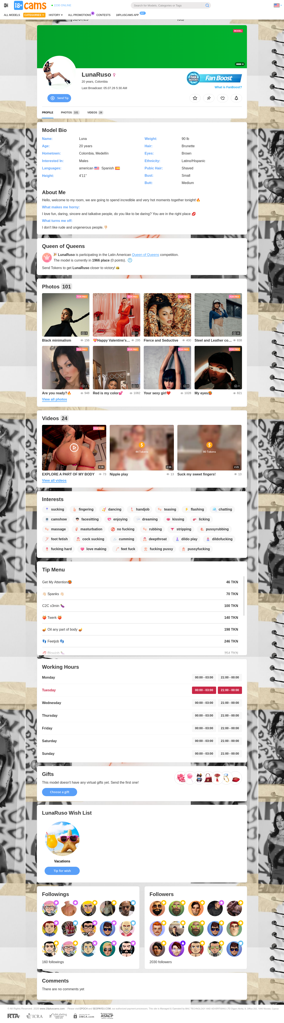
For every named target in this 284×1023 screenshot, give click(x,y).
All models (12, 15)
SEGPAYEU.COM (102, 1008)
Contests (104, 15)
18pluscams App (128, 15)
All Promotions (80, 15)
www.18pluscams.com (52, 1008)
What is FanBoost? (228, 87)
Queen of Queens (145, 255)
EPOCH (83, 1008)
